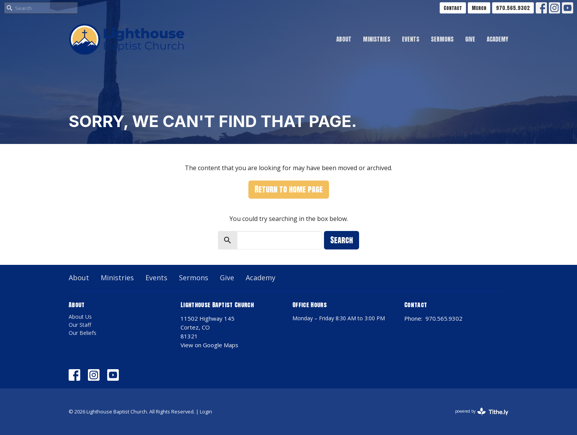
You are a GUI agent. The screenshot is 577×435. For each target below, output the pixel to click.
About (343, 39)
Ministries (376, 39)
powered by (481, 411)
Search (341, 240)
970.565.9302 (513, 8)
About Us (80, 316)
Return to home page (289, 189)
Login (206, 411)
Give (470, 39)
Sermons (442, 39)
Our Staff (80, 324)
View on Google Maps (209, 345)
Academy (497, 39)
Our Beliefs (82, 332)
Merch (479, 8)
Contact (453, 8)
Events (410, 39)
